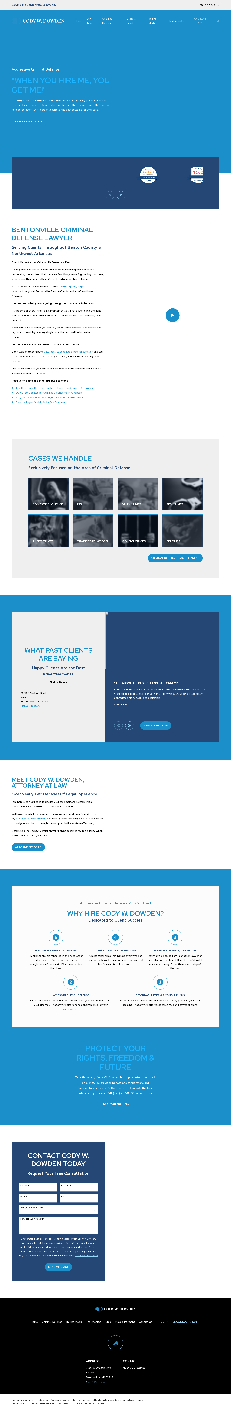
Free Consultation (29, 121)
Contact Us (200, 21)
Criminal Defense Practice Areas (175, 558)
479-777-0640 (208, 5)
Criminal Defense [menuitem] (107, 21)
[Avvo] (115, 1343)
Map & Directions (30, 706)
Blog (108, 1322)
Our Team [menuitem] (89, 21)
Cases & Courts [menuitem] (131, 21)
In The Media (74, 1322)
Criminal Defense (52, 1322)
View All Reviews (156, 725)
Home (34, 1322)
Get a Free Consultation (178, 1322)
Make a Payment (125, 1322)
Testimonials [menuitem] (176, 21)
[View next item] (129, 725)
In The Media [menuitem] (152, 21)
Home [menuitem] (78, 21)
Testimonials (93, 1322)
